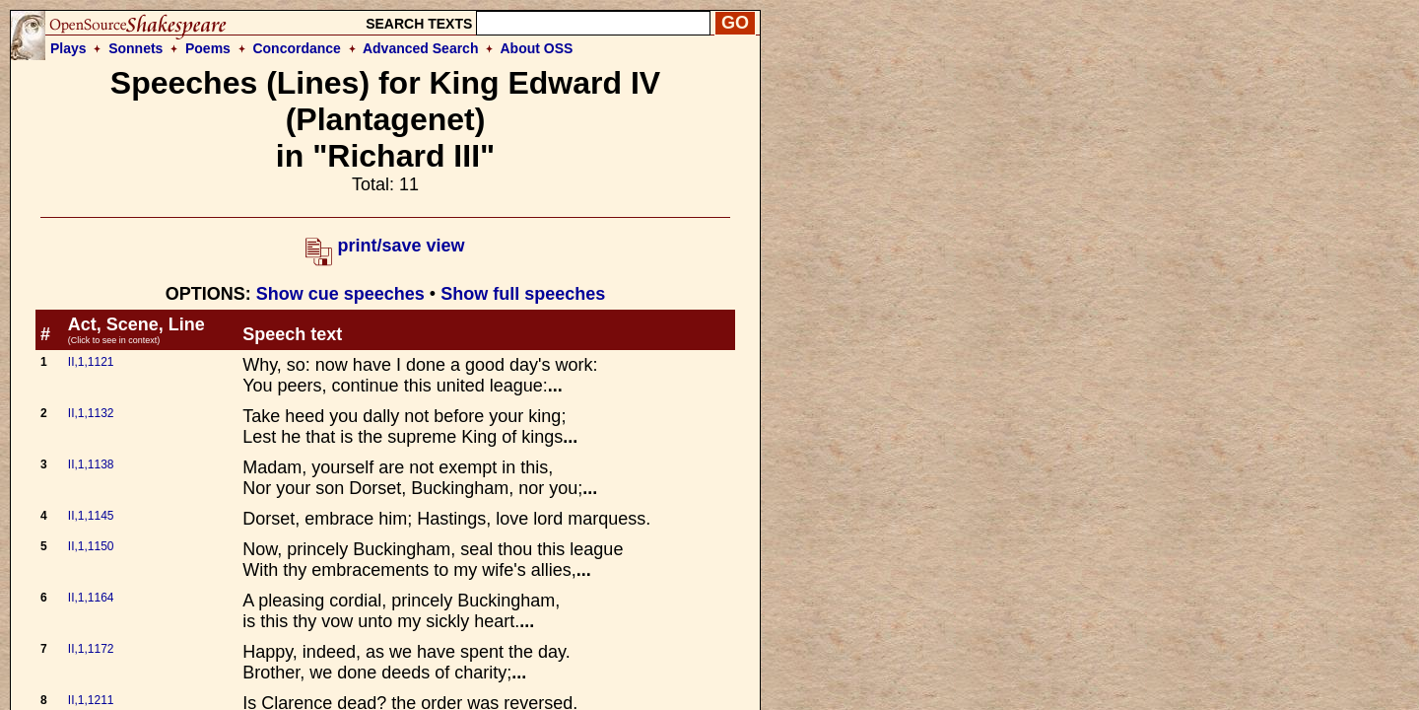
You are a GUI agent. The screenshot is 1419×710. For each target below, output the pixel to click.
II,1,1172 (91, 649)
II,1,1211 (91, 700)
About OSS (537, 48)
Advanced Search (421, 48)
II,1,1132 (91, 413)
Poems (208, 48)
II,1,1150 (91, 546)
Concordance (296, 48)
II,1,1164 (91, 597)
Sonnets (135, 48)
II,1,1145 (91, 516)
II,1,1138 (91, 464)
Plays (68, 48)
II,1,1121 (91, 362)
